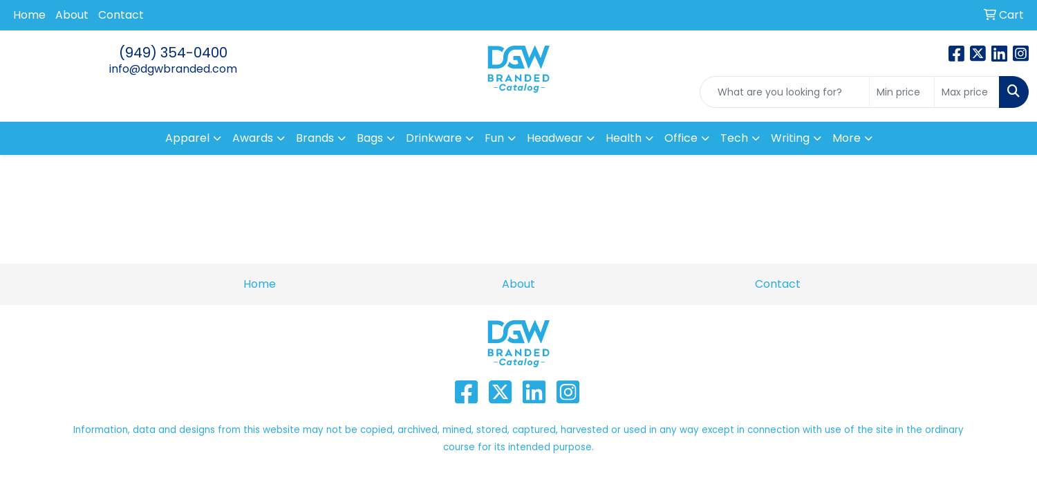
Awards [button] (252, 138)
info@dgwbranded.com (173, 69)
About (71, 15)
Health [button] (624, 138)
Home (29, 15)
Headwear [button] (555, 138)
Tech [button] (734, 138)
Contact (121, 15)
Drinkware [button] (434, 138)
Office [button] (681, 138)
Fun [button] (494, 138)
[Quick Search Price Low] (902, 92)
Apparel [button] (187, 138)
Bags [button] (370, 138)
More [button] (846, 138)
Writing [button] (790, 138)
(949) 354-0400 (173, 52)
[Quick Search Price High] (967, 92)
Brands (315, 138)
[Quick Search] (785, 92)
